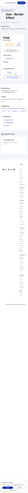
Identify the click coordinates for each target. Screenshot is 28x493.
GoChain (9, 72)
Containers (3, 111)
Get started (21, 3)
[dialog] (14, 486)
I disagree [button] (20, 487)
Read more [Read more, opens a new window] (21, 485)
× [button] (25, 481)
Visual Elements (23, 111)
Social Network (14, 111)
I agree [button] (7, 487)
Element (3, 101)
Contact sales (8, 3)
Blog (9, 111)
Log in (14, 3)
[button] (14, 490)
